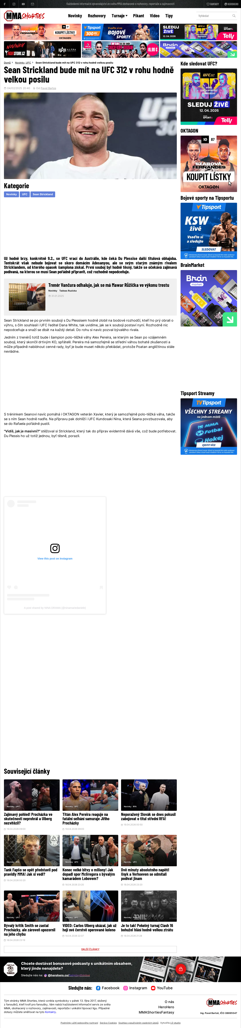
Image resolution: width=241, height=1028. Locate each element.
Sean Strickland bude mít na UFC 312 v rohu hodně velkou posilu (74, 63)
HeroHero (166, 1007)
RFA (135, 807)
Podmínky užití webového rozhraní (79, 1023)
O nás (169, 1002)
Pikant (138, 16)
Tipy (169, 16)
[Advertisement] (90, 226)
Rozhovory (97, 16)
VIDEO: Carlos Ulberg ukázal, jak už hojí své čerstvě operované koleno (90, 928)
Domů (7, 63)
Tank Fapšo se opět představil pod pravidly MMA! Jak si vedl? (30, 872)
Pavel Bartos (48, 88)
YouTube (162, 988)
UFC (28, 63)
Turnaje (119, 16)
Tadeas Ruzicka (68, 291)
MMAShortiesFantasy (156, 1012)
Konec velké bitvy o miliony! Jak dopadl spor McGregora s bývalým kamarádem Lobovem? (89, 874)
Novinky (75, 16)
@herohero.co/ (67, 975)
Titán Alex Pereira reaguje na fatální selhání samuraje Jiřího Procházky (86, 819)
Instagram (135, 988)
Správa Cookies (108, 1023)
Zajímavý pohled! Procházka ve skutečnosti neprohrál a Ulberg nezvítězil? (28, 819)
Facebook (108, 988)
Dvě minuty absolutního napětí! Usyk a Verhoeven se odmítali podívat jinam (145, 874)
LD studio (175, 1023)
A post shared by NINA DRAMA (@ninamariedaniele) (55, 607)
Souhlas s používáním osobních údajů (138, 1023)
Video (154, 16)
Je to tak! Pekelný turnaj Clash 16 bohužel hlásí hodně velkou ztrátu (147, 928)
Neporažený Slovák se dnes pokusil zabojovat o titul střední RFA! (148, 817)
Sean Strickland (43, 194)
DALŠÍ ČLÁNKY (90, 949)
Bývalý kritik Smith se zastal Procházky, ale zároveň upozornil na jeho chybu (29, 930)
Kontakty (50, 1012)
